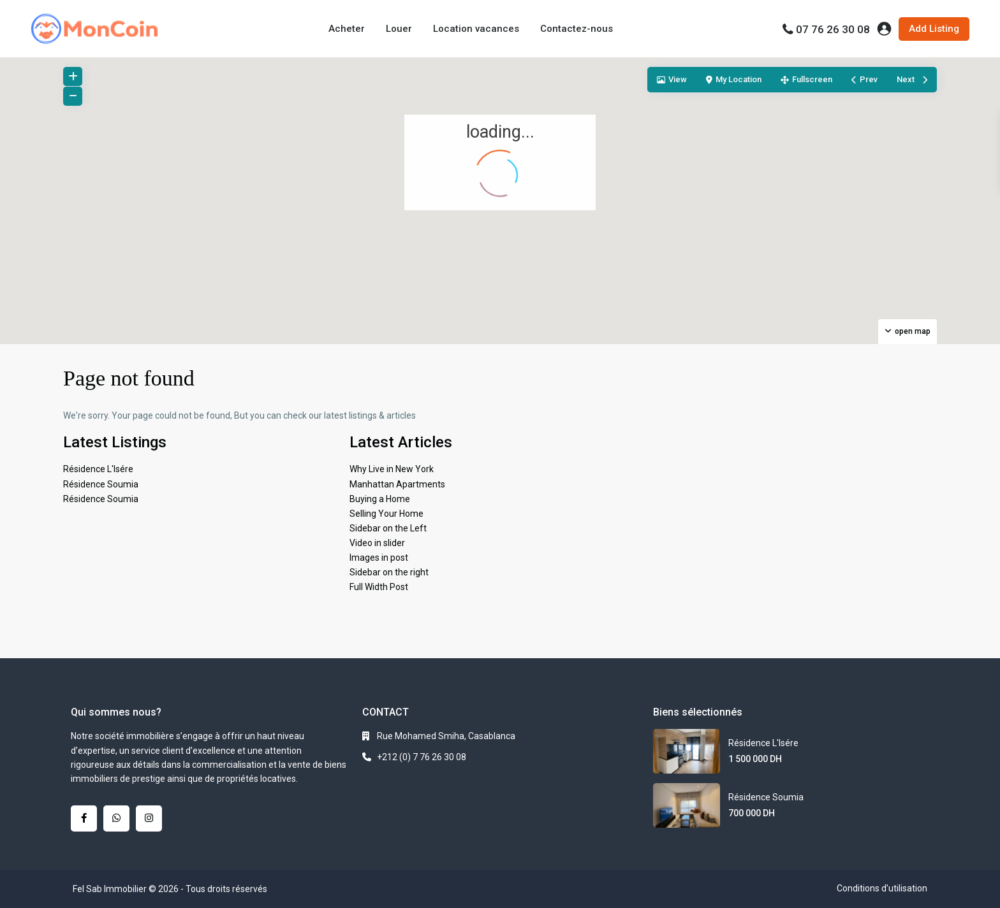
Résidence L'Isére (98, 469)
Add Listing (934, 28)
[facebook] (84, 818)
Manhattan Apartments (397, 484)
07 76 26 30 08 (833, 29)
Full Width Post (378, 587)
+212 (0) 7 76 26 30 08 (421, 757)
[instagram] (149, 818)
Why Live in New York (391, 469)
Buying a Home (379, 499)
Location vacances (476, 28)
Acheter (346, 28)
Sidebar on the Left (388, 528)
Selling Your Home (386, 513)
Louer (399, 28)
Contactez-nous (576, 28)
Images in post (378, 557)
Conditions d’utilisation (882, 888)
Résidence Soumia (100, 484)
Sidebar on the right (389, 572)
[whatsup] (116, 818)
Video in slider (377, 543)
